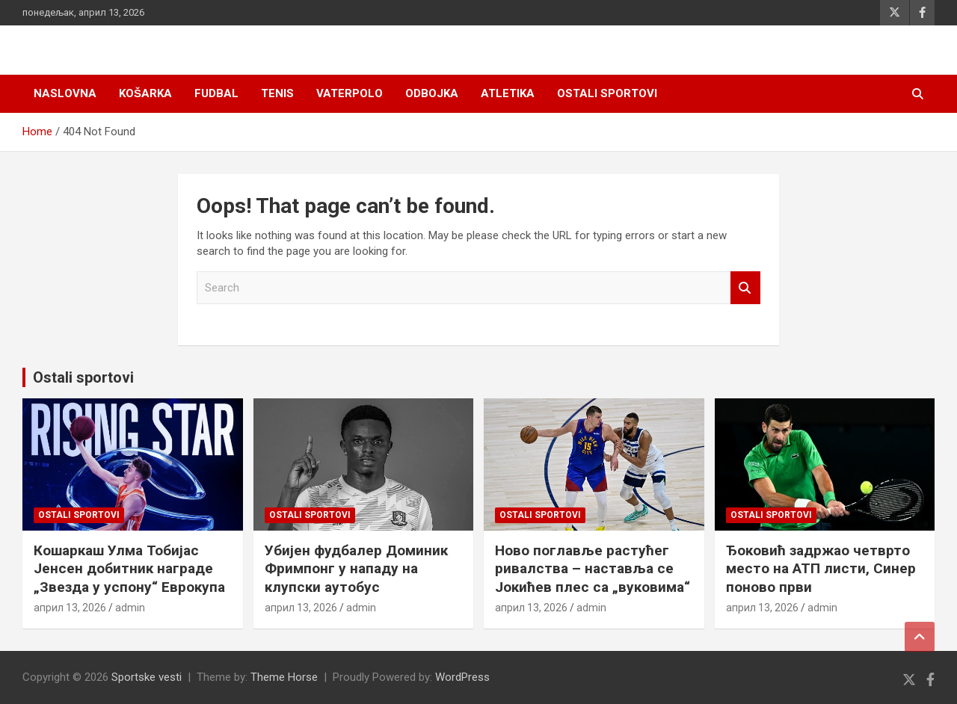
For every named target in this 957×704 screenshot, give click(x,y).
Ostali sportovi (607, 93)
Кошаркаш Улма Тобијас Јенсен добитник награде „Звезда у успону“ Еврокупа (129, 569)
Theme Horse (284, 677)
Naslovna (65, 93)
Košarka (145, 93)
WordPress (462, 677)
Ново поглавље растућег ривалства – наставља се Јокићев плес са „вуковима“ (592, 569)
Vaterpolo (349, 93)
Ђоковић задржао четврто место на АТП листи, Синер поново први (821, 569)
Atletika (508, 93)
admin (130, 608)
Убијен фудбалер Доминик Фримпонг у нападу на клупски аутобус (356, 569)
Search (745, 288)
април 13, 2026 (70, 608)
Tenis (277, 93)
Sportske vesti (146, 677)
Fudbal (216, 93)
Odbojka (431, 93)
